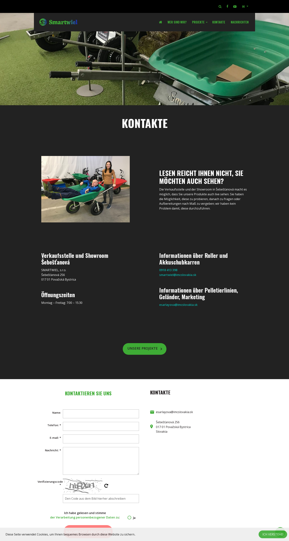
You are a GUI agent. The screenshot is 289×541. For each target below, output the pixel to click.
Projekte (198, 22)
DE (243, 6)
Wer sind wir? (177, 22)
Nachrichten (240, 22)
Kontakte (218, 22)
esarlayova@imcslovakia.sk (178, 305)
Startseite (162, 22)
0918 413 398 (168, 270)
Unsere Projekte (142, 348)
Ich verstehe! (272, 534)
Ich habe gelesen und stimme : (88, 515)
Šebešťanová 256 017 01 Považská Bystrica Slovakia (173, 427)
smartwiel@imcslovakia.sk (177, 275)
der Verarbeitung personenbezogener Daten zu (84, 517)
